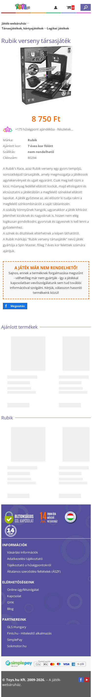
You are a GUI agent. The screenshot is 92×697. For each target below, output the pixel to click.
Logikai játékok (58, 28)
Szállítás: (9, 152)
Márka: (8, 140)
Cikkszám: (10, 157)
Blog (10, 609)
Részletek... (65, 129)
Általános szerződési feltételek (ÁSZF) (34, 571)
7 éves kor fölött (40, 146)
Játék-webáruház (14, 23)
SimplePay (14, 639)
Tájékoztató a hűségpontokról (29, 565)
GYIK (10, 602)
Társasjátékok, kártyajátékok (22, 28)
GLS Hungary (16, 627)
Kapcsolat (14, 596)
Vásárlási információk (22, 552)
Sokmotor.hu (16, 646)
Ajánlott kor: (12, 146)
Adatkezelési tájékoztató (25, 558)
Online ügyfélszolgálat (23, 589)
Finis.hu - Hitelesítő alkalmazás (29, 633)
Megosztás (18, 306)
